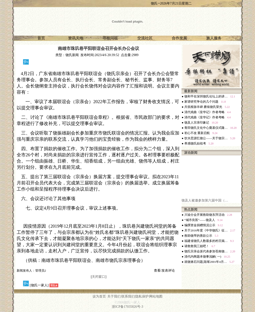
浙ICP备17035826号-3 (127, 306)
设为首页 (99, 296)
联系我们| (128, 296)
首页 (41, 38)
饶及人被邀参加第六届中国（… (204, 201)
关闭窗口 (98, 276)
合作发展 (179, 38)
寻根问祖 (110, 38)
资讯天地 (75, 38)
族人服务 (213, 38)
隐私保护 (142, 296)
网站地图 (155, 296)
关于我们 (114, 296)
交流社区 (144, 38)
